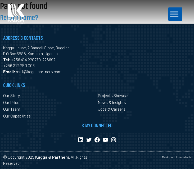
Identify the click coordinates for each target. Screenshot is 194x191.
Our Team (11, 109)
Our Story (11, 95)
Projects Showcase (115, 95)
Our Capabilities (17, 116)
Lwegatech (183, 157)
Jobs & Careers (111, 109)
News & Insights (112, 102)
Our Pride (11, 102)
